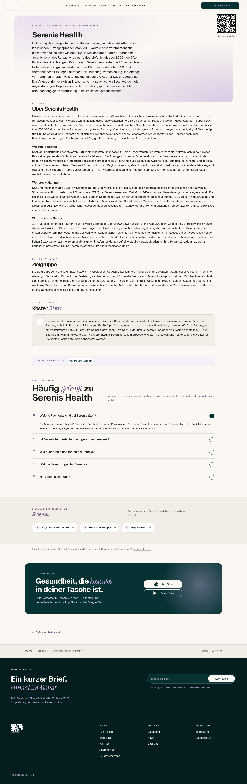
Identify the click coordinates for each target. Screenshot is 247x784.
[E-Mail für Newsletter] (179, 678)
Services (70, 26)
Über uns (116, 6)
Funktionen (106, 731)
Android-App (107, 749)
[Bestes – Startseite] (17, 6)
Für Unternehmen (135, 6)
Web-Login (106, 737)
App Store (163, 584)
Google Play (163, 593)
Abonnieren (221, 678)
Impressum (202, 731)
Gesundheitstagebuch (80, 360)
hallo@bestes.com (142, 549)
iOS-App (104, 743)
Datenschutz (203, 737)
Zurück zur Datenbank (46, 632)
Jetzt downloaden (215, 6)
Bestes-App (72, 6)
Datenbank (90, 6)
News (104, 6)
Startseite (39, 26)
